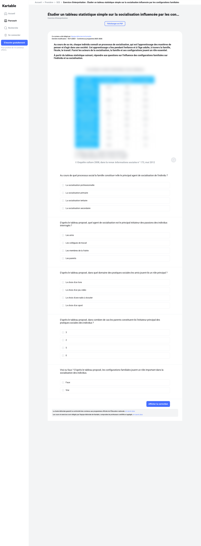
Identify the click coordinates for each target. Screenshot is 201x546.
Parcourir (10, 20)
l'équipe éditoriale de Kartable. (81, 36)
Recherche (11, 28)
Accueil (9, 13)
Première (49, 2)
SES (58, 2)
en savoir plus (130, 411)
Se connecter (12, 35)
